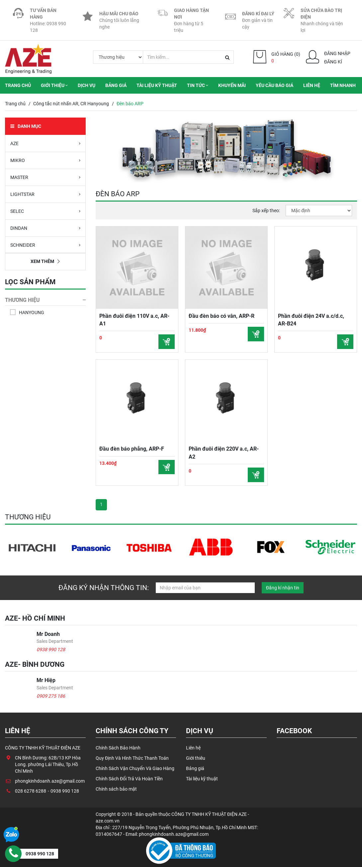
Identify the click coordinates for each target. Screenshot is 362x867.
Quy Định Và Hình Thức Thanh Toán (132, 757)
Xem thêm (45, 261)
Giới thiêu (195, 757)
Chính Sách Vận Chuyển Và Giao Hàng (135, 767)
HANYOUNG (31, 312)
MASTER (45, 177)
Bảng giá (116, 85)
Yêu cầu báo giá (274, 85)
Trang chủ (18, 85)
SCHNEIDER (45, 244)
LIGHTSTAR (45, 194)
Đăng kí (333, 61)
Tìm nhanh (343, 85)
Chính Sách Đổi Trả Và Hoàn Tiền (129, 777)
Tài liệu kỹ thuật (156, 85)
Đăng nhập (337, 53)
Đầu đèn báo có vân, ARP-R (221, 315)
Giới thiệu (54, 85)
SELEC (45, 211)
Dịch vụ (86, 85)
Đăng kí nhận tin (282, 587)
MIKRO (45, 160)
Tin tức (197, 85)
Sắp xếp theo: (266, 210)
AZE (45, 143)
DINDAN (45, 227)
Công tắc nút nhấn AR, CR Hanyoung (71, 103)
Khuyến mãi (232, 85)
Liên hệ (311, 85)
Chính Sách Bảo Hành (118, 747)
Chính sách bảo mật (116, 787)
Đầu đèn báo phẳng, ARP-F (131, 449)
